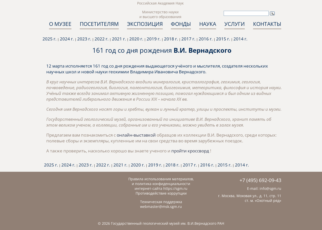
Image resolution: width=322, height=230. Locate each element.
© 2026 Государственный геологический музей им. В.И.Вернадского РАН (161, 223)
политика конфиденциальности (162, 183)
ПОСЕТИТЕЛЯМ (99, 23)
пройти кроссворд (190, 151)
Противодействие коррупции (161, 193)
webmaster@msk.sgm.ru (161, 206)
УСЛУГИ (234, 23)
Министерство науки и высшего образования (160, 14)
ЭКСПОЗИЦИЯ (145, 23)
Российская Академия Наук (160, 3)
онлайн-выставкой (136, 135)
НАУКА (207, 23)
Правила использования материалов (160, 179)
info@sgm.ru (270, 188)
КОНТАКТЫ (267, 23)
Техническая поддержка (161, 201)
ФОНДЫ (181, 23)
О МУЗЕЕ (60, 23)
